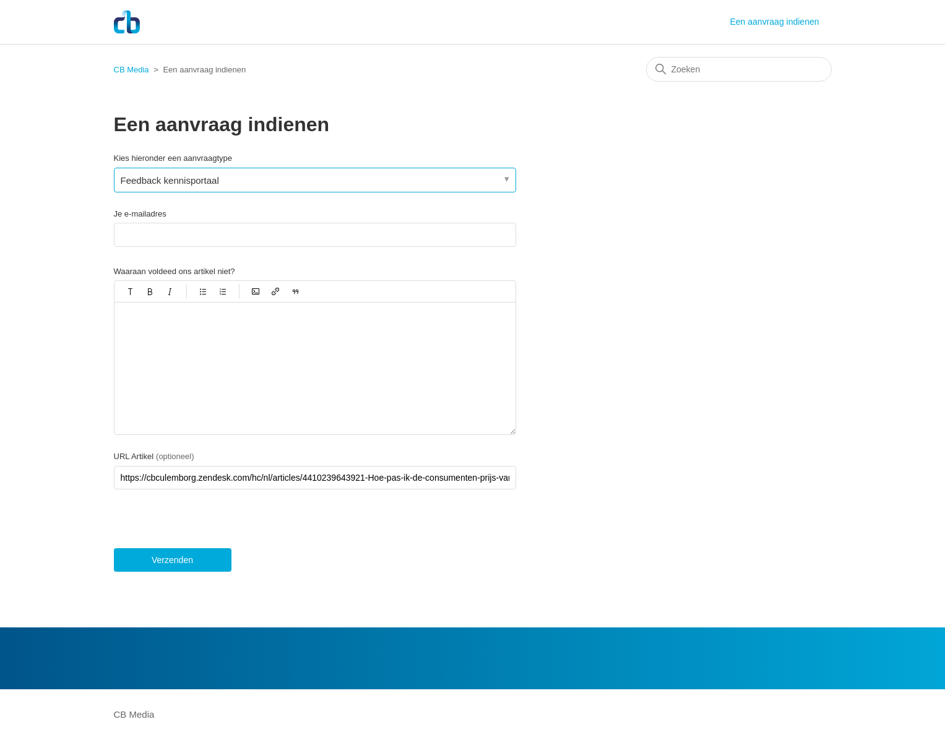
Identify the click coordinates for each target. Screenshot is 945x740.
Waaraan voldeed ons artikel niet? (174, 271)
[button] (130, 291)
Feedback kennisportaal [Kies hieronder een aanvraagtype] (170, 180)
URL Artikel (154, 456)
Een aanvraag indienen (774, 22)
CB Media (131, 69)
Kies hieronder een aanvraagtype (173, 158)
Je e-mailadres (140, 213)
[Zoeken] (739, 69)
